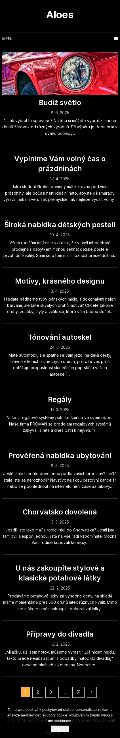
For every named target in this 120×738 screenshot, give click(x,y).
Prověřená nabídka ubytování (59, 455)
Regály (60, 399)
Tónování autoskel (60, 337)
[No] (113, 720)
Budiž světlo (60, 102)
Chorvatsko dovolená (60, 512)
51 (78, 692)
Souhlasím (60, 729)
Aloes (60, 14)
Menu (8, 38)
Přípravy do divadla (60, 634)
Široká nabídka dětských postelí (59, 224)
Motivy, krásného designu (60, 281)
